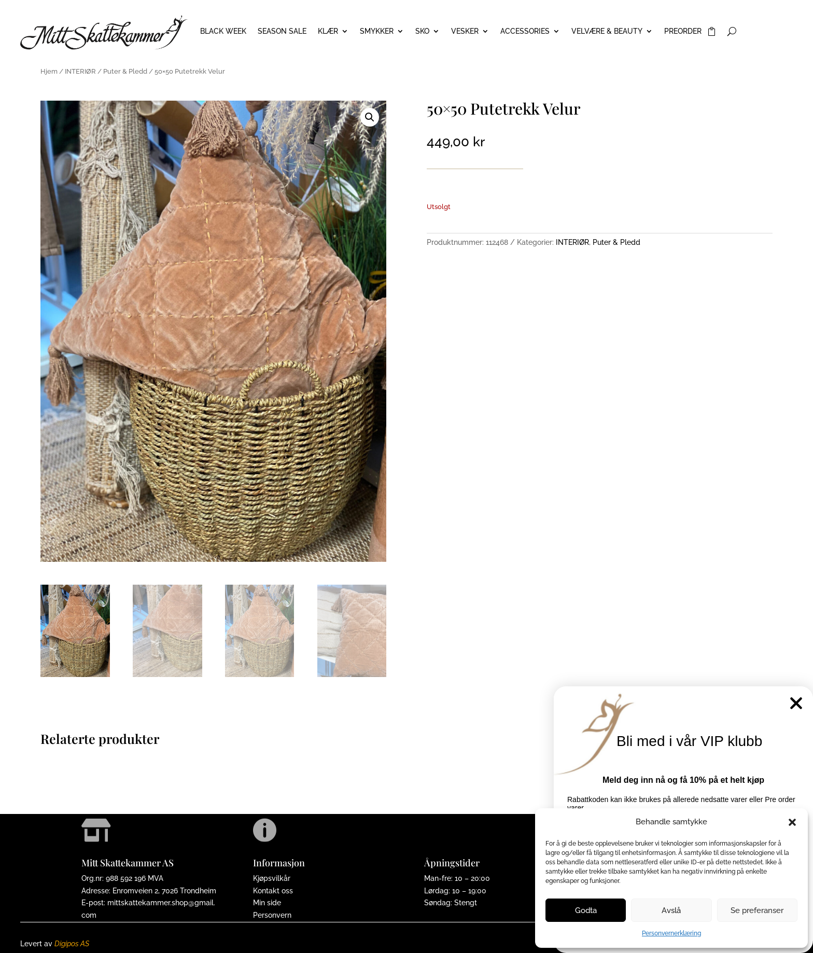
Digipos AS (71, 944)
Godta (586, 910)
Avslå (671, 910)
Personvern (272, 915)
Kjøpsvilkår (271, 878)
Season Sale (282, 31)
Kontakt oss (273, 891)
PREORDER (683, 31)
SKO (422, 31)
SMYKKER (377, 31)
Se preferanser (757, 910)
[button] (792, 822)
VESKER (465, 31)
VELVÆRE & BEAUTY (606, 31)
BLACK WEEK (223, 31)
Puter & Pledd (125, 71)
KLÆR (328, 31)
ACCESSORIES (525, 31)
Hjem (49, 71)
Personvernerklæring (671, 933)
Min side (267, 903)
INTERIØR (80, 71)
